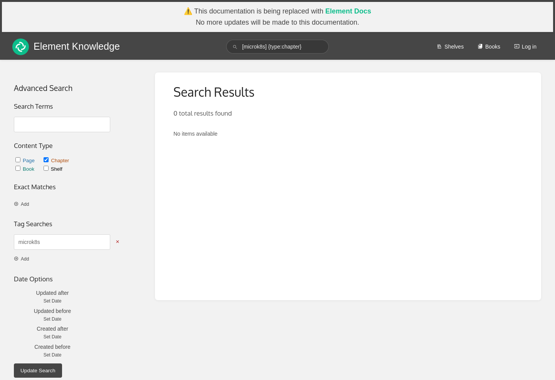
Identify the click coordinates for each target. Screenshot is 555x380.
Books (489, 47)
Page (25, 160)
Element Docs (348, 11)
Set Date (53, 301)
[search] (277, 47)
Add (21, 204)
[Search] (235, 47)
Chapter (56, 160)
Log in (525, 47)
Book (25, 169)
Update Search (38, 370)
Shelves (450, 47)
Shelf (53, 169)
